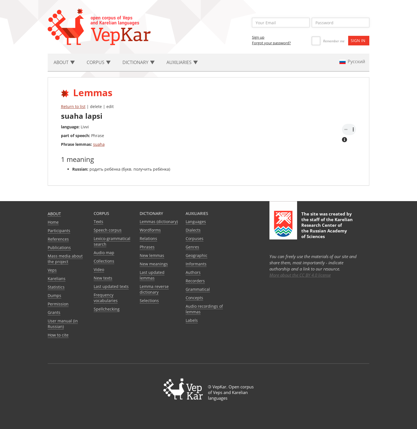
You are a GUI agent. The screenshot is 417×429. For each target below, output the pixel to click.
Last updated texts (111, 286)
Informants (196, 264)
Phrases (147, 247)
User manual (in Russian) (63, 323)
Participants (59, 230)
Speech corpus (108, 230)
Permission (58, 304)
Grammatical (198, 289)
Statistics (56, 287)
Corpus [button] (99, 62)
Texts (98, 221)
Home (53, 222)
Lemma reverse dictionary (154, 289)
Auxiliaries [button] (182, 62)
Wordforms (150, 230)
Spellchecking (107, 309)
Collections (104, 261)
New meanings (154, 264)
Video (99, 269)
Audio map (104, 252)
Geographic (196, 255)
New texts (103, 278)
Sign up (258, 37)
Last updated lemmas (152, 275)
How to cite (58, 335)
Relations (148, 238)
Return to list (73, 106)
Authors (193, 272)
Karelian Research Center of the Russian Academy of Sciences (327, 228)
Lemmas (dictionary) (159, 221)
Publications (59, 247)
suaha (99, 144)
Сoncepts (194, 297)
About (54, 213)
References (58, 239)
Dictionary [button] (138, 62)
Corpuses (194, 238)
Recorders (195, 280)
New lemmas (152, 255)
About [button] (64, 62)
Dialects (193, 230)
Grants (54, 312)
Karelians (56, 278)
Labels (192, 320)
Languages (196, 221)
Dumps (54, 295)
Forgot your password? (271, 42)
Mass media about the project (65, 258)
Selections (149, 300)
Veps (52, 270)
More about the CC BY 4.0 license (300, 275)
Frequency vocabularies (106, 297)
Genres (192, 247)
